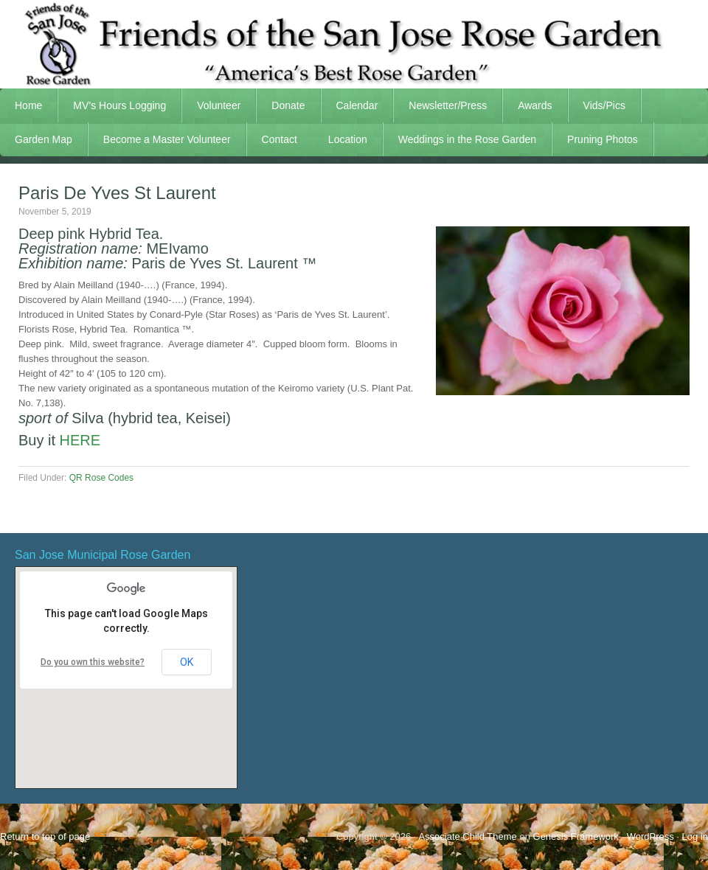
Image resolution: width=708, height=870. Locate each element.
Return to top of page (45, 836)
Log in (695, 836)
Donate (288, 105)
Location (347, 139)
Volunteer (211, 105)
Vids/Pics (597, 105)
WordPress (650, 836)
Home (28, 105)
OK (186, 662)
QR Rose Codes (101, 478)
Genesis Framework (576, 836)
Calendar (357, 105)
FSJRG (354, 44)
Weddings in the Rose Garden (467, 139)
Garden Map (36, 139)
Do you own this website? (93, 662)
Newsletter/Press (440, 105)
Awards (527, 105)
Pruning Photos (602, 139)
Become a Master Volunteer (167, 139)
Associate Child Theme (467, 836)
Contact (279, 139)
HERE (80, 440)
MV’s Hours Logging (119, 105)
